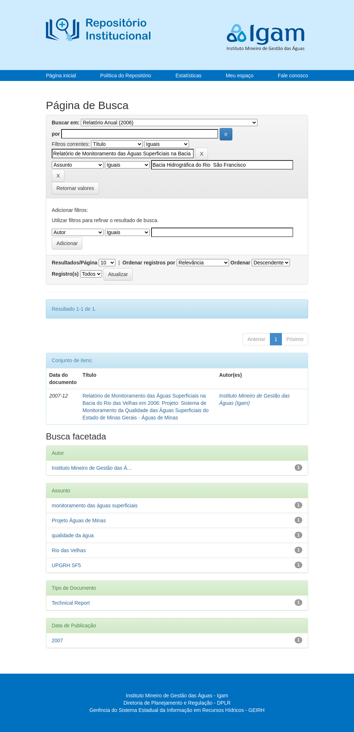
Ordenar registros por (148, 263)
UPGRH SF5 (66, 565)
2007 (57, 640)
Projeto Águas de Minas (79, 520)
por (56, 134)
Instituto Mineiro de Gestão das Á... (91, 468)
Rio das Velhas (69, 550)
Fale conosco (293, 75)
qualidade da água (73, 535)
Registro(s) (65, 274)
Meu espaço (239, 75)
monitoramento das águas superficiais (95, 505)
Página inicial (61, 75)
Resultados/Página (74, 263)
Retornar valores (75, 188)
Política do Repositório (125, 75)
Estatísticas (189, 75)
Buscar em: (65, 122)
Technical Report (71, 603)
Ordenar (240, 263)
